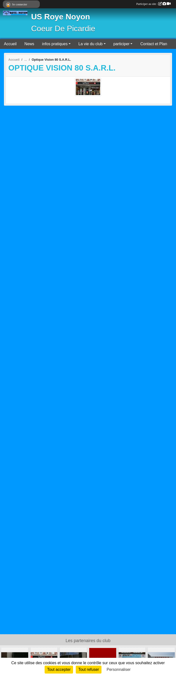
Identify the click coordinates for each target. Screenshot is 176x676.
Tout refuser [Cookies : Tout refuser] (88, 669)
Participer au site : (153, 4)
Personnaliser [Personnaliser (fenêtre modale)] (119, 669)
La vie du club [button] (90, 44)
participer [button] (121, 44)
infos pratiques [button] (55, 44)
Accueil (10, 44)
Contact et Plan (153, 44)
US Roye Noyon (60, 16)
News (29, 44)
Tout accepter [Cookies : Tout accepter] (59, 669)
